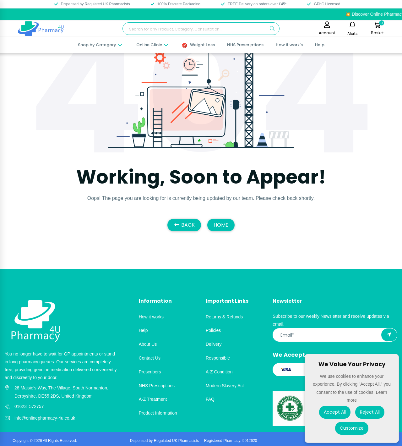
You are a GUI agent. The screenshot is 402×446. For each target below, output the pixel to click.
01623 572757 (29, 406)
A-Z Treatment (153, 399)
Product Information (158, 413)
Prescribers (150, 371)
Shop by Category (100, 45)
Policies (213, 330)
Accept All (335, 412)
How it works (151, 316)
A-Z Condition (219, 371)
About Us (148, 344)
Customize (352, 428)
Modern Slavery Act (225, 385)
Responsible (218, 358)
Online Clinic (152, 45)
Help (319, 45)
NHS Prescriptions (245, 45)
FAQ (210, 399)
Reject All (370, 412)
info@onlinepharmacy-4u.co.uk (44, 418)
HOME (221, 225)
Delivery (214, 344)
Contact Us (149, 358)
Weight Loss (198, 45)
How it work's (289, 45)
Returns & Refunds (224, 316)
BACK (184, 225)
